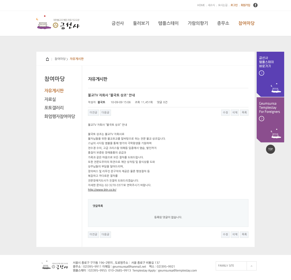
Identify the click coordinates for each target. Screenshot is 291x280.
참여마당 (246, 23)
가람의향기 (198, 23)
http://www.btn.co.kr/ (102, 189)
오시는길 (222, 5)
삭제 (235, 112)
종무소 (223, 23)
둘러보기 (141, 23)
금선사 (118, 23)
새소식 (211, 5)
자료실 (50, 99)
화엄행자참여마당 (59, 116)
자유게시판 (53, 91)
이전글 (93, 112)
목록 (244, 112)
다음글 (105, 112)
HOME (201, 5)
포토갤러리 (53, 108)
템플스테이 (168, 23)
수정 (225, 112)
